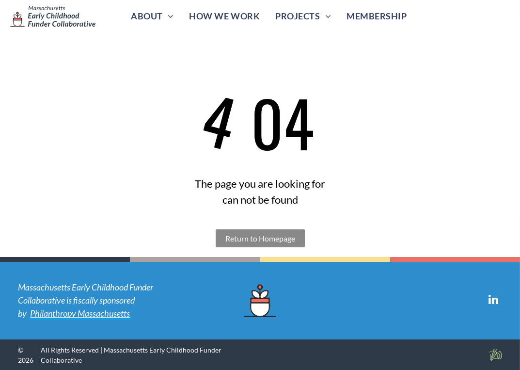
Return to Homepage (260, 238)
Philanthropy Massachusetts (80, 313)
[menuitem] (152, 16)
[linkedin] (493, 300)
